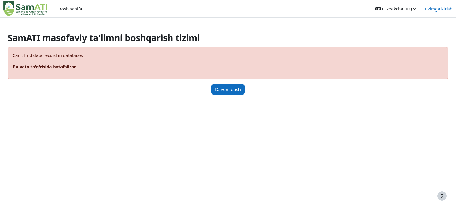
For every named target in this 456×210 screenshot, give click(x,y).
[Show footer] (442, 196)
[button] (395, 9)
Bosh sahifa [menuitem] (70, 9)
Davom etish (228, 89)
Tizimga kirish (438, 9)
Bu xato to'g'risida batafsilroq (58, 66)
